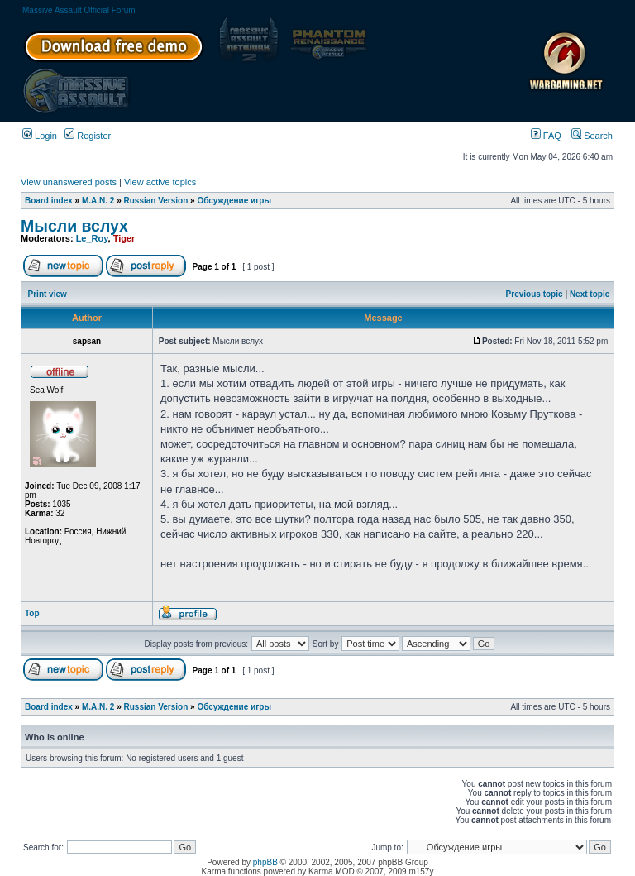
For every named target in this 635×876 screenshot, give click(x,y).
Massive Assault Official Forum (79, 10)
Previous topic (534, 294)
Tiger (124, 238)
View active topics (160, 182)
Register (87, 136)
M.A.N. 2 (98, 200)
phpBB (265, 862)
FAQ (546, 136)
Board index (49, 200)
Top (32, 613)
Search (592, 136)
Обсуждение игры (234, 200)
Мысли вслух (74, 226)
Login (39, 136)
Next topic (589, 294)
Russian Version (156, 200)
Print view (47, 294)
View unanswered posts (69, 182)
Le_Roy (92, 238)
